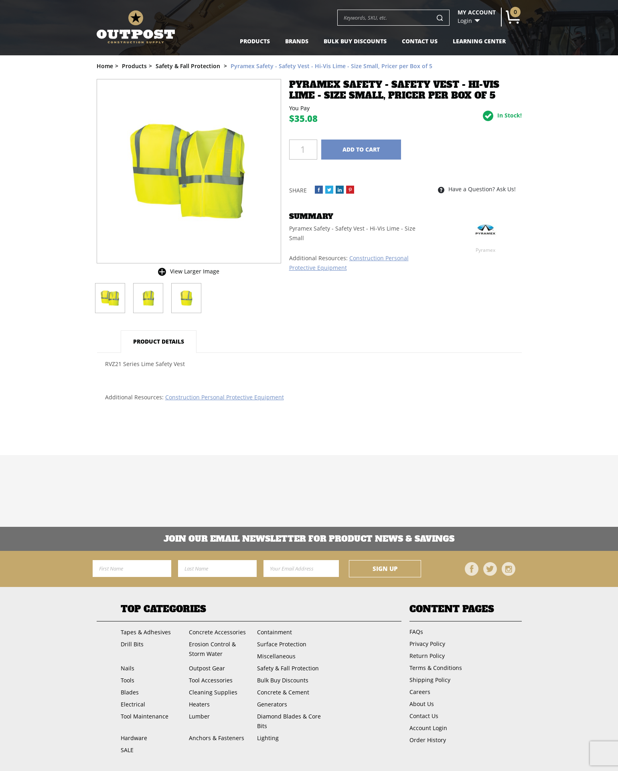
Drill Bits (132, 644)
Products (255, 41)
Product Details (158, 341)
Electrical (133, 704)
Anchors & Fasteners (216, 738)
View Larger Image (194, 271)
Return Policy (427, 656)
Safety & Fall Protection (288, 668)
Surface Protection (281, 644)
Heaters (199, 704)
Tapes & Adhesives (146, 632)
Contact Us (420, 41)
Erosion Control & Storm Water (212, 649)
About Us (421, 704)
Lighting (268, 738)
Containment (274, 632)
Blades (130, 692)
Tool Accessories (211, 680)
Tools (127, 680)
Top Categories (163, 609)
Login (465, 20)
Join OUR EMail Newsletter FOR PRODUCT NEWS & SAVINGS (309, 538)
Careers (419, 692)
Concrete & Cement (283, 692)
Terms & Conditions (435, 668)
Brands (296, 41)
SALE (127, 750)
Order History (427, 740)
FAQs (416, 631)
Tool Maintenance (144, 716)
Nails (127, 668)
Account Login (428, 728)
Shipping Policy (429, 680)
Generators (272, 704)
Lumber (199, 716)
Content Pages (451, 609)
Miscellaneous (276, 656)
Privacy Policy (427, 644)
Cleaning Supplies (213, 692)
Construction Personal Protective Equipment (224, 397)
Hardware (134, 738)
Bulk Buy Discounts (355, 41)
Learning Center (479, 41)
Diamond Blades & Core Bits (289, 721)
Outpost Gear (207, 668)
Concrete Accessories (217, 632)
